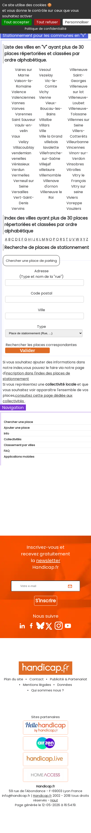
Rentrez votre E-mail (46, 577)
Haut (54, 800)
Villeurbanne (77, 141)
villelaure (47, 169)
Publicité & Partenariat (68, 679)
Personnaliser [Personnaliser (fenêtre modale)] (77, 22)
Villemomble (50, 175)
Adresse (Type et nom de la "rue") (41, 273)
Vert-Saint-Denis (23, 200)
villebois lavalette (51, 144)
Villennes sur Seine (78, 122)
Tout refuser (47, 22)
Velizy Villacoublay (23, 144)
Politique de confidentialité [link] (45, 28)
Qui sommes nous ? (47, 690)
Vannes (18, 103)
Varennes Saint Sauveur (23, 117)
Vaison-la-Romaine (23, 83)
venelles (19, 158)
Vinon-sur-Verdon (78, 155)
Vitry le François (78, 178)
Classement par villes (19, 445)
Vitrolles (73, 169)
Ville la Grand (50, 136)
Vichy (44, 91)
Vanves (18, 108)
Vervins (18, 208)
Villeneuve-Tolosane (78, 111)
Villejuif (45, 164)
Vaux (16, 136)
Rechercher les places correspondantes (42, 344)
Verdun (18, 169)
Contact (36, 679)
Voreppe (74, 203)
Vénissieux (20, 164)
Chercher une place (18, 422)
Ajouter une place (17, 428)
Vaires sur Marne (23, 72)
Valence (19, 91)
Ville (42, 130)
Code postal (41, 293)
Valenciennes (23, 97)
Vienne (45, 97)
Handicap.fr (42, 795)
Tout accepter (16, 22)
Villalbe (45, 119)
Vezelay (46, 75)
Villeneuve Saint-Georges (78, 75)
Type (41, 326)
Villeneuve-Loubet (78, 100)
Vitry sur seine (78, 189)
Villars (44, 125)
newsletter (48, 560)
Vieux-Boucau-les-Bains (51, 108)
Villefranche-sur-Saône (51, 155)
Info (6, 433)
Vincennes (75, 147)
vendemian (21, 153)
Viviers (72, 197)
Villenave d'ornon (51, 183)
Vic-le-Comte (51, 83)
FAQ (7, 451)
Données (64, 684)
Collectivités (12, 439)
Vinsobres (75, 164)
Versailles (20, 191)
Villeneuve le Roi (51, 194)
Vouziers (73, 208)
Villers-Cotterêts (78, 133)
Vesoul (45, 69)
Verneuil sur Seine (23, 183)
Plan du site (13, 679)
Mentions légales (37, 684)
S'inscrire (45, 600)
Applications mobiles (19, 457)
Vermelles (20, 175)
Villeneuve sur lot (78, 89)
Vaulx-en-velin (24, 128)
